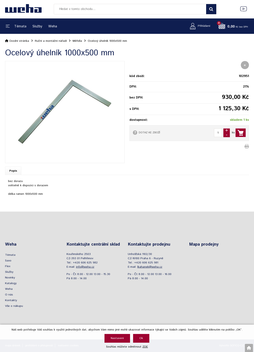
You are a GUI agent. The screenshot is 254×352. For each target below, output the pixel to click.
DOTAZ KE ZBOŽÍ (149, 132)
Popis (13, 171)
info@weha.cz (85, 267)
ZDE (145, 347)
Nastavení (117, 338)
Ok (141, 338)
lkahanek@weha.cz (149, 267)
